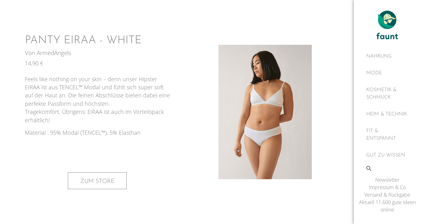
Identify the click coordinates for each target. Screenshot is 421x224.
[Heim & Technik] (387, 114)
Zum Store (97, 181)
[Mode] (387, 73)
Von (31, 53)
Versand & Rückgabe (387, 194)
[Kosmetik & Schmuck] (387, 94)
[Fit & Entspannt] (387, 135)
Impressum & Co (387, 187)
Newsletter (387, 179)
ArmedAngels (54, 53)
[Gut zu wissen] (387, 155)
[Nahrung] (387, 56)
